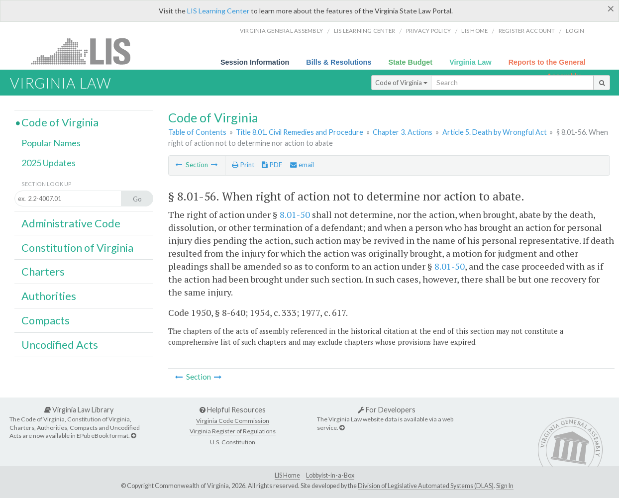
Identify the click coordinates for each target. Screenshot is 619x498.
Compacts (45, 320)
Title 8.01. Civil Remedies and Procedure (299, 132)
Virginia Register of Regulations (233, 431)
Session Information (254, 62)
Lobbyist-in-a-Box (330, 475)
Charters (43, 271)
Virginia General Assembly (281, 30)
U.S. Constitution (232, 442)
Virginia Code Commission (232, 420)
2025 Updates (48, 162)
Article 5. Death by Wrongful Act (494, 132)
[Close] (611, 8)
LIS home (474, 30)
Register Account (527, 30)
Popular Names (51, 142)
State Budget (410, 62)
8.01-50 (295, 214)
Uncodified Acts (59, 344)
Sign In (505, 486)
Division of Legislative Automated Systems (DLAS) (426, 486)
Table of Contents (197, 132)
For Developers (386, 409)
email (302, 165)
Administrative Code (70, 223)
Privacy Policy (428, 30)
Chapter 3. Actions (402, 132)
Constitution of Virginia (77, 247)
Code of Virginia (401, 83)
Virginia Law (470, 62)
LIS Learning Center (218, 10)
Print (243, 165)
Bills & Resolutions (338, 62)
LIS (86, 51)
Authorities (48, 296)
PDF (272, 165)
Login (575, 30)
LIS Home (287, 475)
